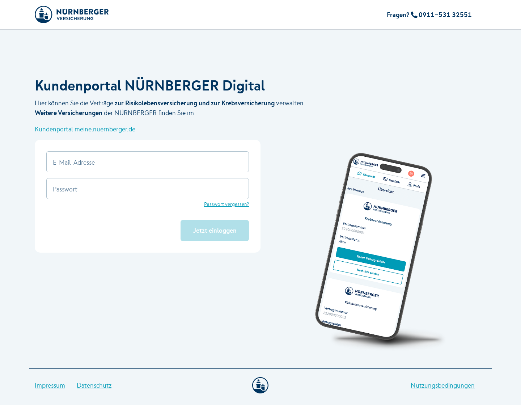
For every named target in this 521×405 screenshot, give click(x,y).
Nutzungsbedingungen (443, 385)
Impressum (50, 385)
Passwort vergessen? (226, 204)
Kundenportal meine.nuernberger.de (85, 129)
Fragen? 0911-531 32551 (429, 14)
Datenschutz (94, 385)
